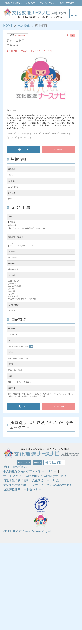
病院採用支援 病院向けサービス (46, 478)
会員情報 (42, 463)
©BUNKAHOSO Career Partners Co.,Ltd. (27, 533)
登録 (6, 469)
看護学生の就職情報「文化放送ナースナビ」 (32, 482)
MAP (31, 346)
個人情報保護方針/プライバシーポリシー (29, 473)
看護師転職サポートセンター (22, 491)
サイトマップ (12, 478)
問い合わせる (58, 149)
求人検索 (24, 25)
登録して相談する (19, 463)
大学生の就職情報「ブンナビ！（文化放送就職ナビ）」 (39, 487)
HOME (7, 25)
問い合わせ (20, 469)
